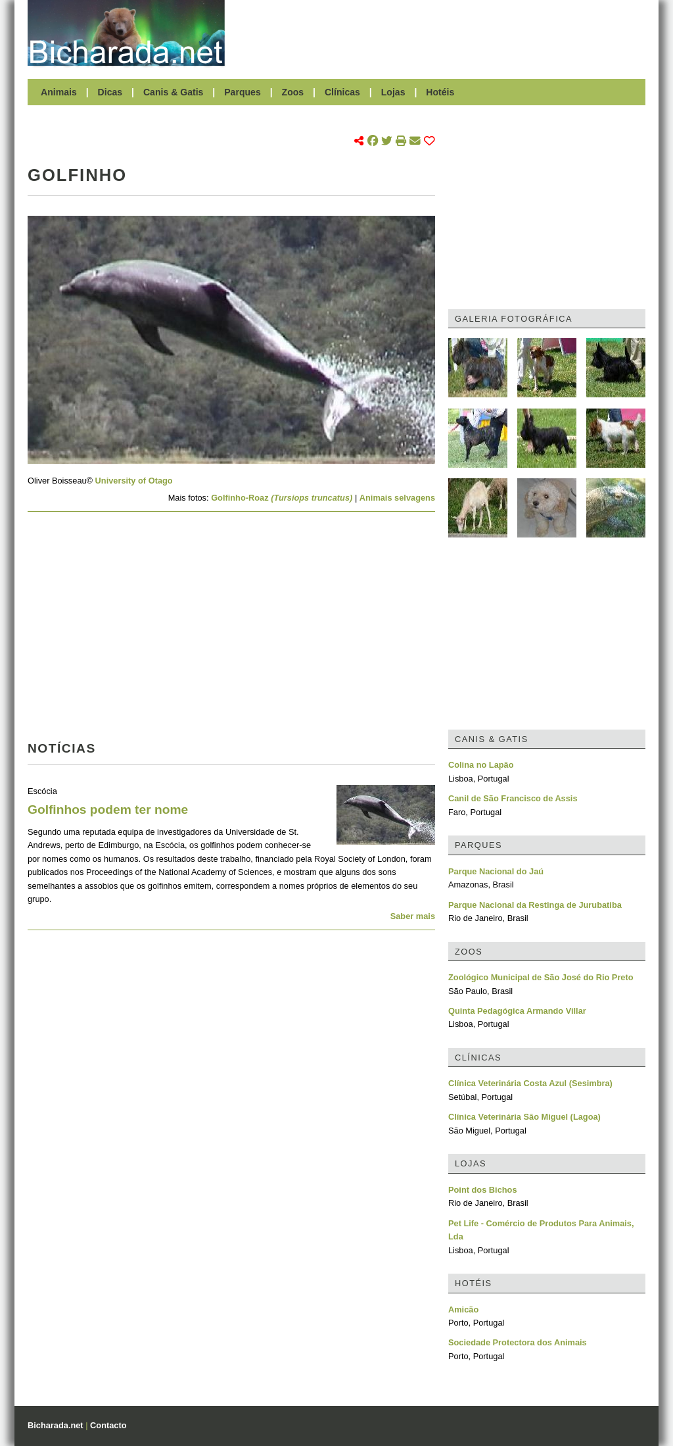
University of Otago (134, 481)
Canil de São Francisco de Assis (513, 798)
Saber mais (412, 916)
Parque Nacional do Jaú (496, 871)
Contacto (108, 1425)
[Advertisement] (441, 33)
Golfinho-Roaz (281, 498)
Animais (59, 92)
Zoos (293, 92)
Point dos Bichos (482, 1190)
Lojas (393, 92)
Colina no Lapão (481, 765)
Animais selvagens (397, 498)
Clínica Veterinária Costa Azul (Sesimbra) (530, 1083)
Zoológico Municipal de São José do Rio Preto (541, 977)
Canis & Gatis (173, 92)
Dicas (110, 92)
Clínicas (342, 92)
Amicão (463, 1309)
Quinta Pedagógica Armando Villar (517, 1011)
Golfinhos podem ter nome (108, 809)
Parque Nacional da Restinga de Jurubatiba (535, 905)
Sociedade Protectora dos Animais (517, 1342)
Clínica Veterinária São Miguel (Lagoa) (524, 1117)
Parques (242, 92)
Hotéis (440, 92)
